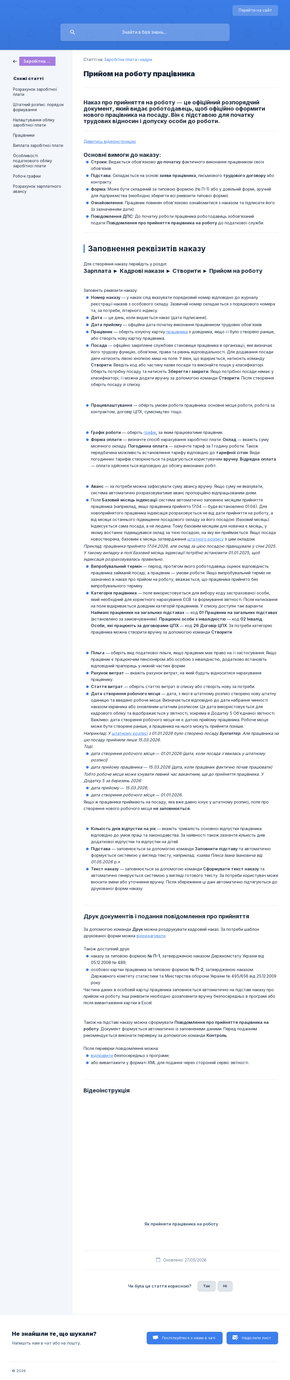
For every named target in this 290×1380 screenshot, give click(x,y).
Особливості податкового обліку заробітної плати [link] (32, 160)
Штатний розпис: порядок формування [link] (38, 107)
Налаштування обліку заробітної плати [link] (34, 122)
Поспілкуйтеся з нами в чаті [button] (188, 1337)
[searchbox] (145, 32)
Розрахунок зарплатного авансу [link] (37, 189)
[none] (255, 10)
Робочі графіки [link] (27, 176)
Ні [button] (225, 1286)
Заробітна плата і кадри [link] (128, 59)
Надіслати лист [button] (256, 1337)
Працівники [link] (24, 135)
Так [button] (206, 1286)
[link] (34, 61)
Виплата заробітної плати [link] (38, 145)
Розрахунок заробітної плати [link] (35, 92)
